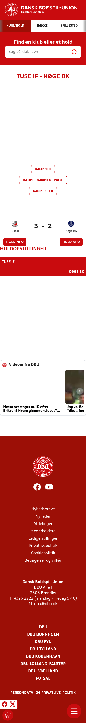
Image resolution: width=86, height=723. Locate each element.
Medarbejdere (43, 531)
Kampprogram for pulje (43, 180)
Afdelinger (43, 523)
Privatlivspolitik (43, 545)
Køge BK (71, 231)
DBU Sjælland (43, 671)
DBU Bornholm (43, 634)
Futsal (43, 678)
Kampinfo (43, 169)
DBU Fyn (43, 642)
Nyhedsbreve (43, 509)
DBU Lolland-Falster (43, 664)
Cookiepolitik (43, 553)
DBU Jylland (43, 649)
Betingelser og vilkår (43, 560)
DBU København (43, 656)
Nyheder (43, 516)
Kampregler (43, 191)
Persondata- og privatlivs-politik (43, 692)
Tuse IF (15, 231)
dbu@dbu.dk (45, 604)
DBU (43, 627)
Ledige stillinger (43, 538)
